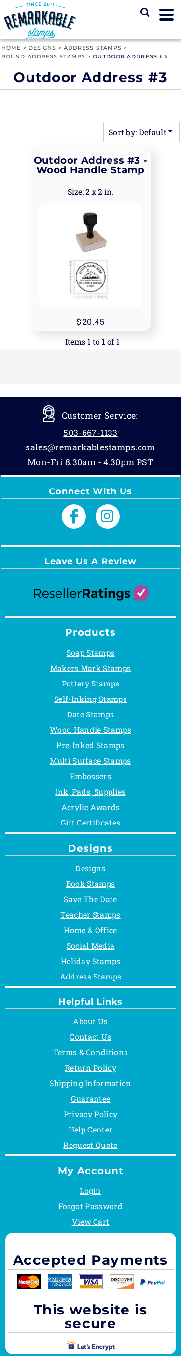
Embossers (90, 776)
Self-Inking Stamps (90, 699)
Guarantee (91, 1098)
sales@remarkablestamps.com (90, 447)
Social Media (91, 945)
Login (90, 1191)
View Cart (91, 1221)
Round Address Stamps (43, 56)
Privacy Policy (90, 1114)
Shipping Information (90, 1083)
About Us (90, 1021)
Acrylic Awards (90, 807)
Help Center (91, 1129)
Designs (42, 47)
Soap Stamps (91, 652)
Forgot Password (90, 1206)
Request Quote (90, 1145)
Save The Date (90, 899)
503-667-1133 (90, 432)
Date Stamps (90, 714)
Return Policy (90, 1067)
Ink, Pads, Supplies (90, 791)
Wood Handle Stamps (90, 730)
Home (11, 47)
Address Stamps (93, 47)
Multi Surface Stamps (90, 760)
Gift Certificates (90, 822)
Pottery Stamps (90, 683)
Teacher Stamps (90, 914)
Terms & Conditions (90, 1052)
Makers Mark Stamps (90, 668)
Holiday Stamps (90, 961)
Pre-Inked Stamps (90, 745)
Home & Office (90, 930)
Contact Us (90, 1037)
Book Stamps (90, 884)
